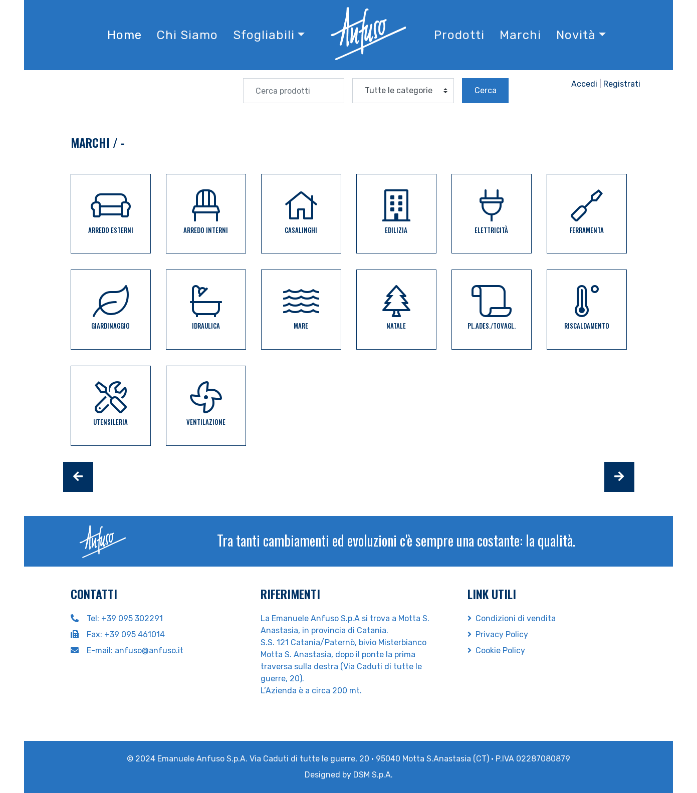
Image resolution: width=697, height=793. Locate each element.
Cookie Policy (496, 650)
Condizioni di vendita (512, 618)
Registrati (621, 84)
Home (124, 35)
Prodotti (459, 35)
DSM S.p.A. (373, 774)
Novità (576, 35)
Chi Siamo (187, 35)
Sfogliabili (264, 35)
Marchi (520, 35)
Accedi (584, 84)
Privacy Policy (498, 634)
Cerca (486, 90)
